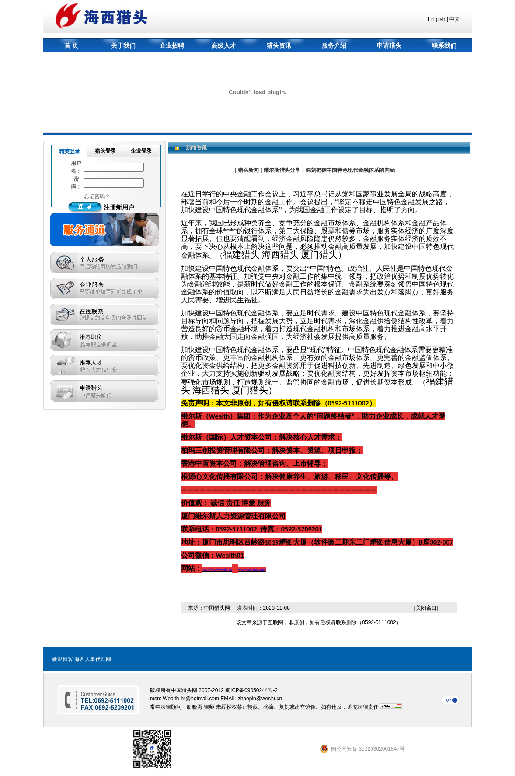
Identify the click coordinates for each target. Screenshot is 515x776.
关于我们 (123, 45)
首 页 (71, 45)
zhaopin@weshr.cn (260, 699)
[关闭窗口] (426, 608)
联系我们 (444, 45)
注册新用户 (119, 207)
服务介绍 (334, 45)
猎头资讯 (279, 45)
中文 (454, 19)
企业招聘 (172, 45)
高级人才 (224, 45)
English (436, 19)
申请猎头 (389, 45)
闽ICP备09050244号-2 (251, 690)
